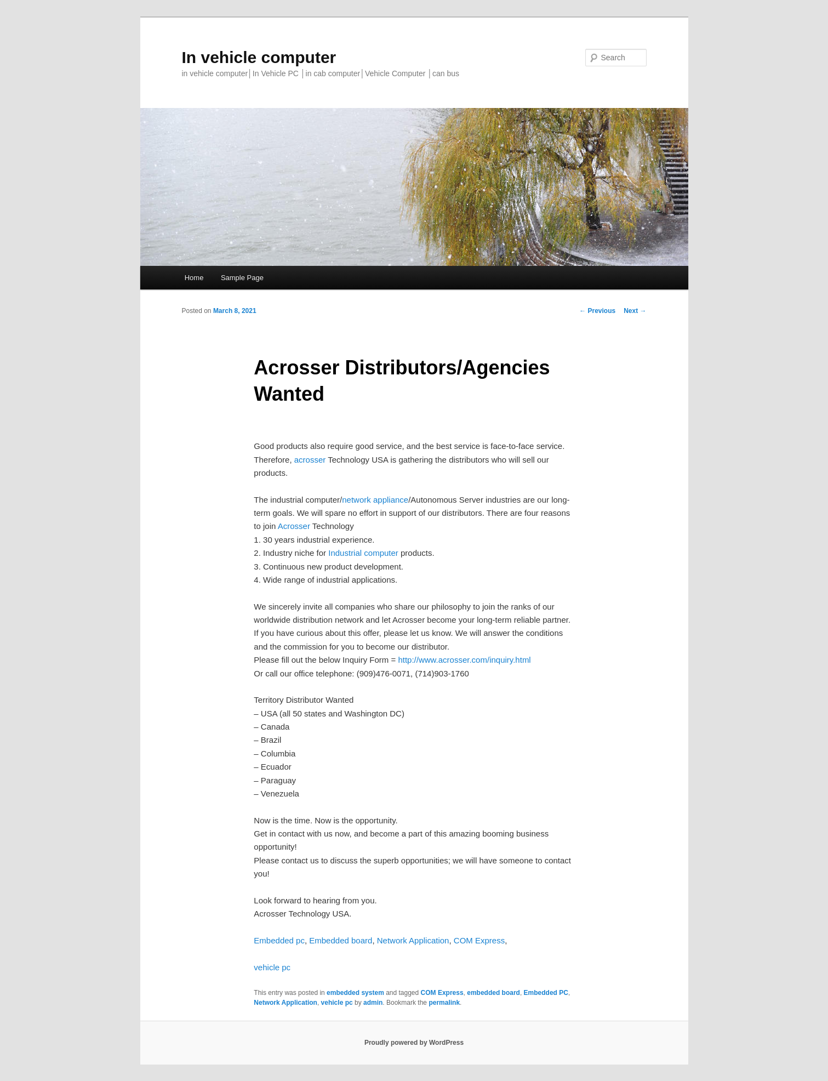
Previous (597, 311)
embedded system (355, 993)
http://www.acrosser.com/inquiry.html (464, 659)
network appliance (375, 499)
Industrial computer (364, 552)
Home (194, 278)
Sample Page (242, 278)
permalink (444, 1002)
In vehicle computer (259, 57)
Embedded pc (279, 940)
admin (372, 1002)
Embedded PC (546, 993)
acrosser (310, 459)
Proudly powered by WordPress (414, 1042)
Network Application (413, 940)
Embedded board (340, 940)
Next (635, 311)
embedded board (493, 993)
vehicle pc (272, 967)
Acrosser (294, 526)
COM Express (479, 940)
